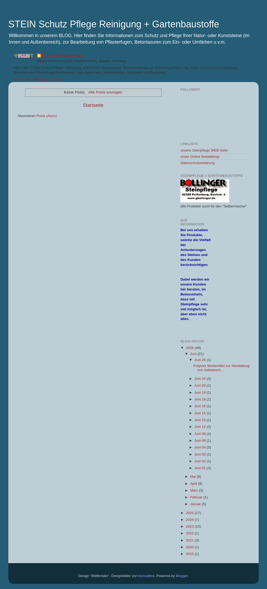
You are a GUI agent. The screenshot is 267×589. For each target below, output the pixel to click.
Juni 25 (200, 379)
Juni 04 (200, 447)
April (194, 484)
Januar (196, 504)
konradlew (146, 576)
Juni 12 (200, 427)
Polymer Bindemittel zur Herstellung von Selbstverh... (221, 368)
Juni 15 (200, 413)
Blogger (182, 576)
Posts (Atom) (47, 116)
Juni (194, 354)
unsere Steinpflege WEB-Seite (204, 150)
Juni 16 (200, 406)
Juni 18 (200, 399)
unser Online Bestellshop (200, 157)
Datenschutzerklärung (197, 163)
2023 (190, 526)
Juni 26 (200, 360)
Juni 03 (200, 454)
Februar (196, 497)
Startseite (93, 105)
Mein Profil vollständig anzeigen (38, 79)
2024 (190, 520)
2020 (190, 547)
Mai (193, 477)
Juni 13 (200, 420)
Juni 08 (200, 440)
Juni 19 (200, 392)
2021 (190, 540)
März (194, 490)
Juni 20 (200, 385)
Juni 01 (200, 468)
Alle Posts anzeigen (105, 92)
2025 (190, 513)
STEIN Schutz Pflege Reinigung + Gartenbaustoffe (113, 24)
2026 (190, 348)
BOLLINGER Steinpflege (62, 56)
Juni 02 (200, 461)
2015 (190, 554)
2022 (190, 533)
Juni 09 (200, 434)
